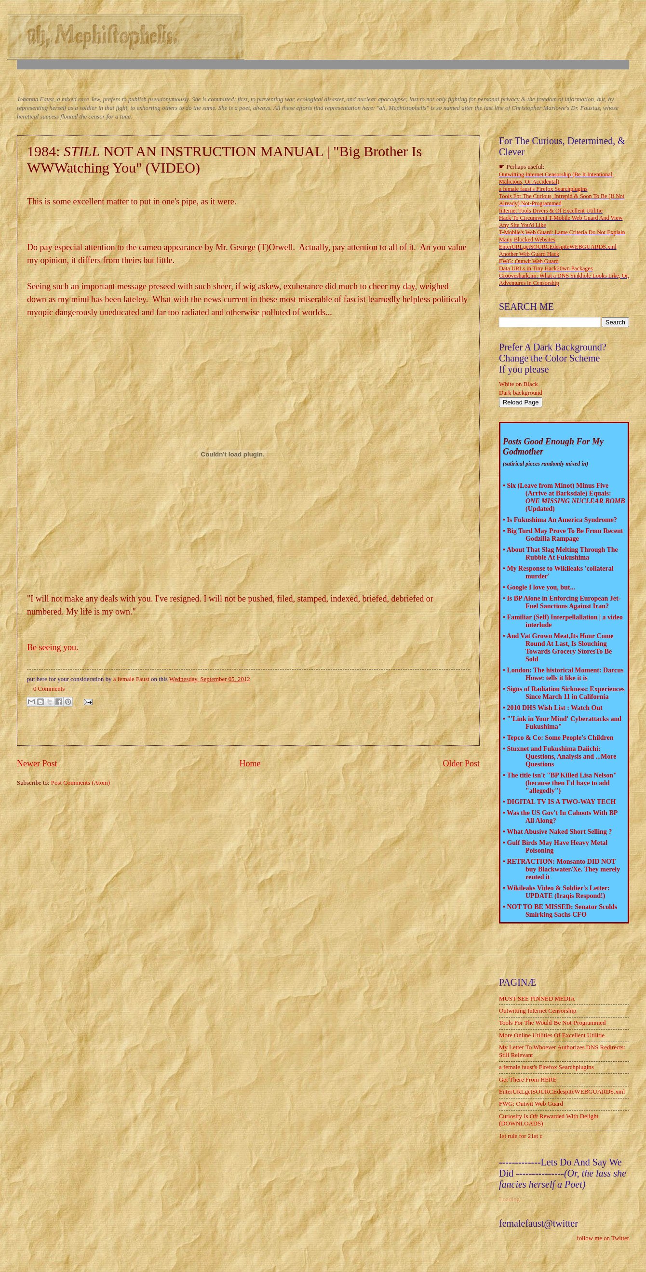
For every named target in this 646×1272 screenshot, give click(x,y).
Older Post (461, 763)
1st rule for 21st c (520, 1136)
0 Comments (49, 688)
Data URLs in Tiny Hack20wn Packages (545, 268)
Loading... (512, 1199)
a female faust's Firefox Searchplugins (543, 189)
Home (249, 763)
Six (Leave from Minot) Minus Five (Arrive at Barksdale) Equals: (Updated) (566, 497)
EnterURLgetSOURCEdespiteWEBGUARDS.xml (558, 246)
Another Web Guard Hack (529, 254)
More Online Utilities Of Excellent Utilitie (552, 1035)
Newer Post (37, 763)
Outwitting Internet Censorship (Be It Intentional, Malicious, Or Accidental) (556, 178)
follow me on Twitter (603, 1238)
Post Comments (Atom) (80, 782)
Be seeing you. (52, 647)
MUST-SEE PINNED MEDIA (537, 998)
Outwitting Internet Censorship (537, 1010)
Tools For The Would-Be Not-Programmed (552, 1022)
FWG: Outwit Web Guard (529, 261)
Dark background (520, 392)
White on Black (518, 384)
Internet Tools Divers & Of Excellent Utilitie (551, 210)
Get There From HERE (528, 1079)
